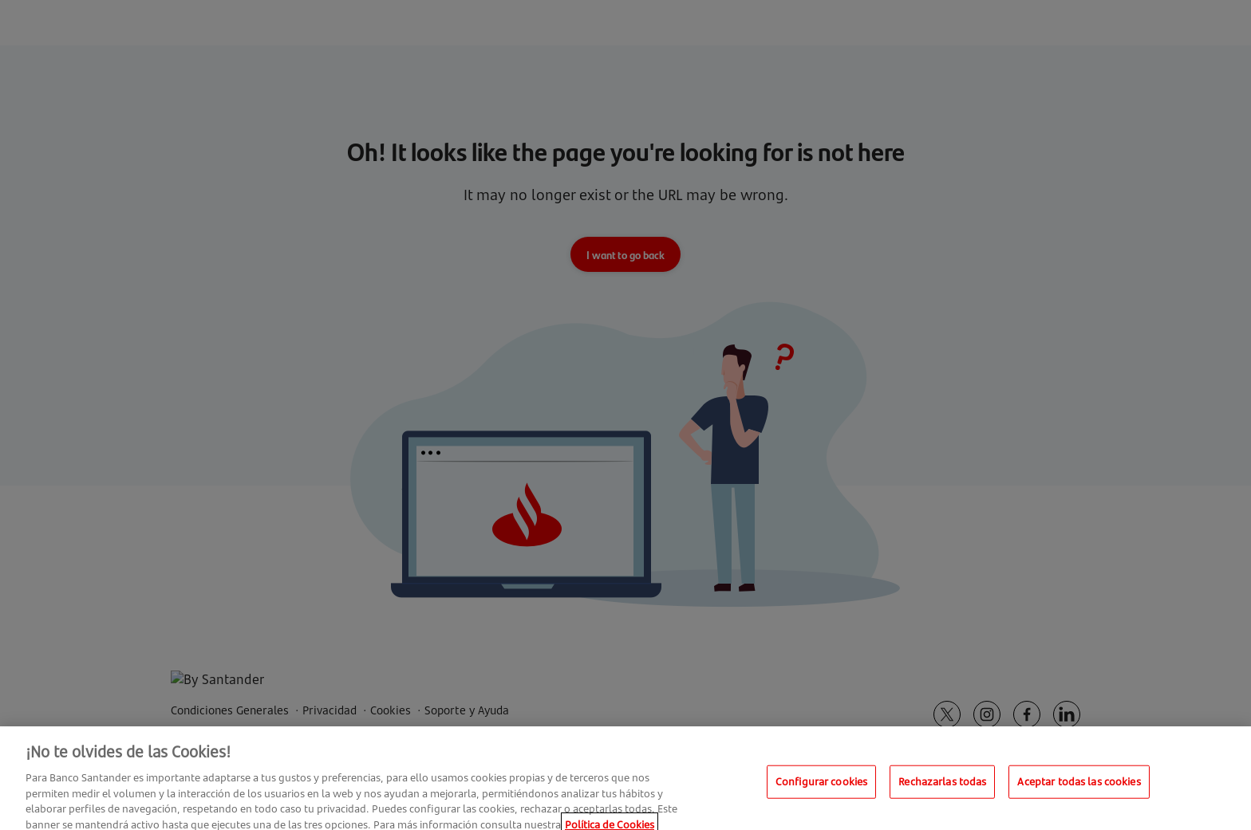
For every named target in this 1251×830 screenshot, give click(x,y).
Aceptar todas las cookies (1078, 788)
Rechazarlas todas (942, 788)
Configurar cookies (821, 788)
